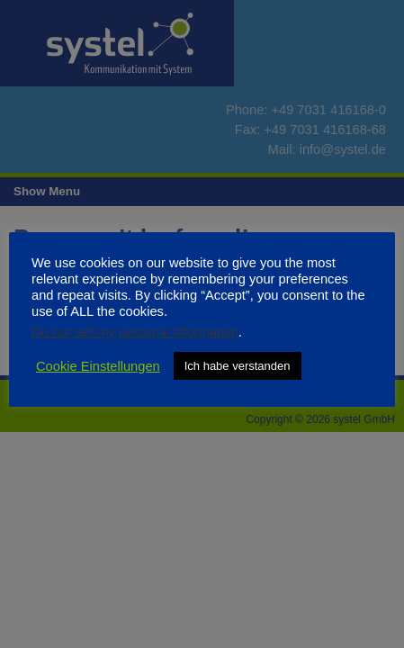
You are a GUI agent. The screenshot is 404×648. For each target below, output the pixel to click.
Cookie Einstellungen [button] (98, 366)
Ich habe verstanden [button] (237, 366)
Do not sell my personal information (134, 332)
